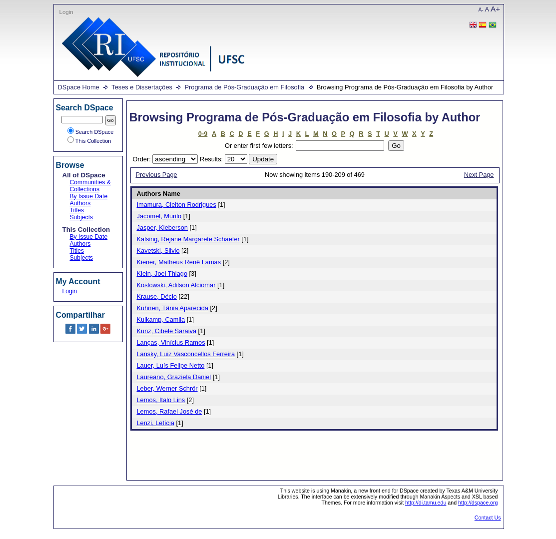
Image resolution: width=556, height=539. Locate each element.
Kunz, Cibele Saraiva (167, 331)
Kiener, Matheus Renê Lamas (179, 262)
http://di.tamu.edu (425, 503)
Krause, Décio (157, 296)
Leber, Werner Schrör (167, 388)
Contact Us (488, 518)
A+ (495, 8)
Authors (80, 203)
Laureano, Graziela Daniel (174, 377)
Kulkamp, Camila (161, 319)
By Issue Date (89, 196)
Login (66, 12)
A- (481, 9)
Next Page (479, 174)
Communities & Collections (90, 186)
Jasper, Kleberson (162, 227)
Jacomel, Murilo (159, 216)
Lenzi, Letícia (155, 423)
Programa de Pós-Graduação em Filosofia (244, 87)
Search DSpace (90, 132)
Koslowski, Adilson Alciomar (176, 285)
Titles (77, 210)
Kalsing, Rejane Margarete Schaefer (188, 239)
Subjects (81, 217)
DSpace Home (78, 87)
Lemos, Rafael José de (169, 411)
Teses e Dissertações (141, 87)
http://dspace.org (478, 503)
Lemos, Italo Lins (161, 400)
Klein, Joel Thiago (162, 273)
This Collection (89, 141)
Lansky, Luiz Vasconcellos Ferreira (186, 354)
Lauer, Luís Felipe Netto (171, 365)
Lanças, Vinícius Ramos (171, 342)
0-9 (203, 133)
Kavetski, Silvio (158, 250)
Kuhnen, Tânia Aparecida (172, 308)
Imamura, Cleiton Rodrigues (176, 204)
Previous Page (156, 174)
